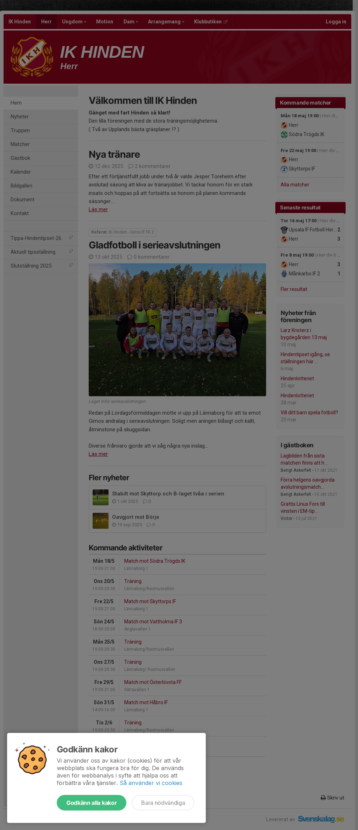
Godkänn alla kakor (91, 802)
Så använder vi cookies (151, 782)
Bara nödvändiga (163, 802)
